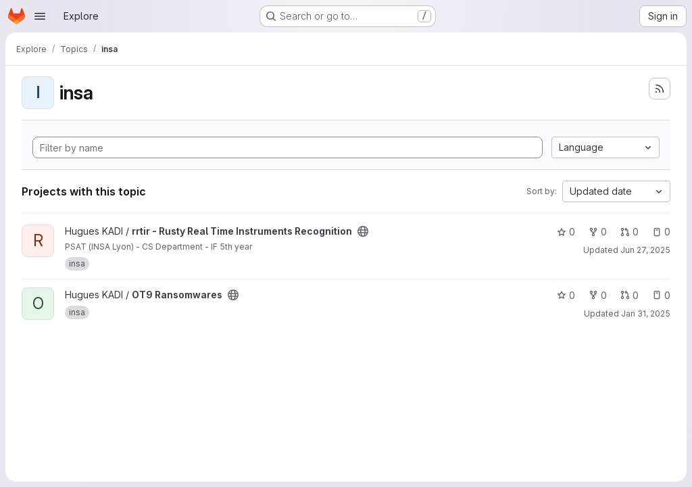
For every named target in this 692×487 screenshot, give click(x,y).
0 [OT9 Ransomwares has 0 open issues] (661, 295)
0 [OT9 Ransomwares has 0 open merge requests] (629, 295)
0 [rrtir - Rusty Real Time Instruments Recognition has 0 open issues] (661, 231)
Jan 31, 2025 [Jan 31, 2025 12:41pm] (645, 313)
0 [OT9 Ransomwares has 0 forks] (598, 295)
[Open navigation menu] (40, 16)
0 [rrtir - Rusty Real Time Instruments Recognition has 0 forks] (598, 231)
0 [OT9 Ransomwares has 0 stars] (566, 295)
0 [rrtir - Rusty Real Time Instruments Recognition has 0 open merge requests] (629, 231)
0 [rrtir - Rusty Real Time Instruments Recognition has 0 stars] (566, 231)
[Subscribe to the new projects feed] (659, 88)
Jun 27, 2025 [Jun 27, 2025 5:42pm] (645, 250)
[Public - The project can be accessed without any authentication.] (362, 231)
